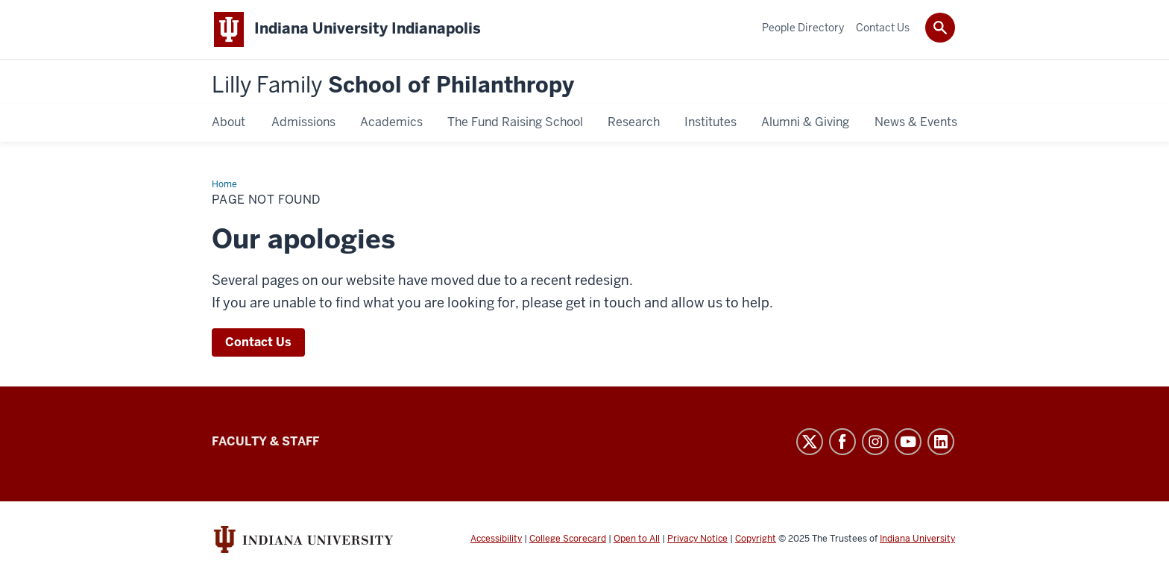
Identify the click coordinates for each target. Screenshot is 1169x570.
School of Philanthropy (393, 85)
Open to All (637, 539)
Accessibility (496, 539)
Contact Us (258, 342)
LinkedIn (940, 441)
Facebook (842, 441)
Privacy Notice (697, 539)
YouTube (908, 441)
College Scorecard (567, 539)
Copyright (755, 539)
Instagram (875, 441)
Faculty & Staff (265, 441)
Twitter (809, 441)
